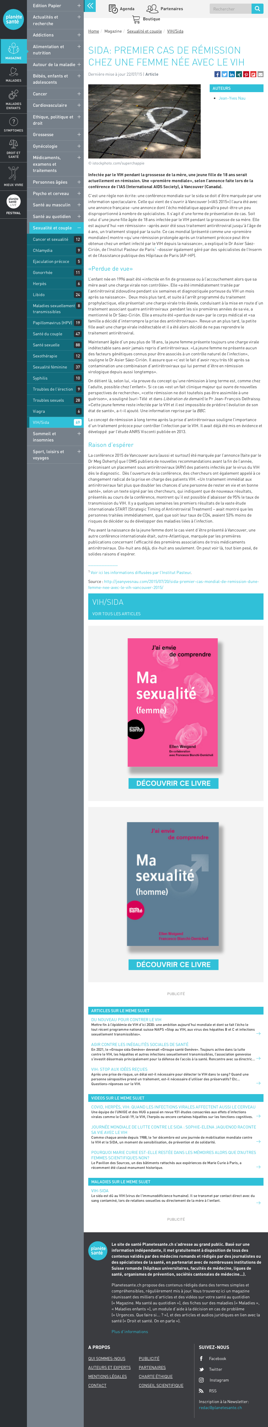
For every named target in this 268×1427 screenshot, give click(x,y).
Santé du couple (47, 333)
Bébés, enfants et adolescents (50, 79)
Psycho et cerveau (51, 193)
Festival (13, 213)
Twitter (210, 1369)
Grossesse (43, 134)
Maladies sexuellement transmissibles (54, 308)
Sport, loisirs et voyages (48, 454)
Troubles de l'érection (53, 389)
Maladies (14, 80)
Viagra (39, 411)
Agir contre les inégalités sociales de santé (139, 1044)
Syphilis (40, 377)
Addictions (43, 34)
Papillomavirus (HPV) (52, 322)
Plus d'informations (130, 1331)
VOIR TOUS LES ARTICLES (116, 613)
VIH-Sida (100, 1190)
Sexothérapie (45, 355)
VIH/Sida (41, 422)
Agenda (126, 8)
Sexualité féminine (50, 366)
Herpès (39, 283)
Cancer (40, 93)
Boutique (151, 18)
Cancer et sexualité (50, 239)
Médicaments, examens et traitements (47, 164)
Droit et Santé (13, 155)
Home (93, 30)
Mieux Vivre (13, 185)
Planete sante (13, 19)
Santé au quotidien (52, 216)
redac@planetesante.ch (220, 1407)
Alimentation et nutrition (48, 49)
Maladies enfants (14, 105)
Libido (39, 294)
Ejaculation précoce (51, 261)
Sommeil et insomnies (44, 436)
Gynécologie (45, 146)
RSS (208, 1391)
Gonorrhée (42, 272)
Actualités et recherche (45, 20)
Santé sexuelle (46, 344)
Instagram (214, 1379)
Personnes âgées (50, 182)
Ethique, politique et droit (53, 120)
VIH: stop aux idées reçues (119, 1069)
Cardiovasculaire (50, 105)
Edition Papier (47, 5)
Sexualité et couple (52, 227)
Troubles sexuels (48, 400)
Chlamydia (42, 250)
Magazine (13, 58)
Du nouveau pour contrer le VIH (126, 1019)
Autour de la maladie (54, 64)
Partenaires (171, 8)
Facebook (212, 1358)
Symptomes (13, 130)
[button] (217, 74)
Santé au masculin (52, 204)
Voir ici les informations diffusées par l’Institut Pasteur (141, 572)
